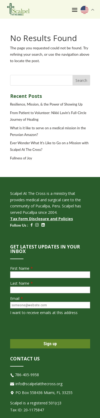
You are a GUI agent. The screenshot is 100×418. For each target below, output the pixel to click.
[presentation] (50, 327)
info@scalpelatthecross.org (38, 383)
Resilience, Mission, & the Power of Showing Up (46, 104)
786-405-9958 (27, 374)
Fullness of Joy (21, 158)
